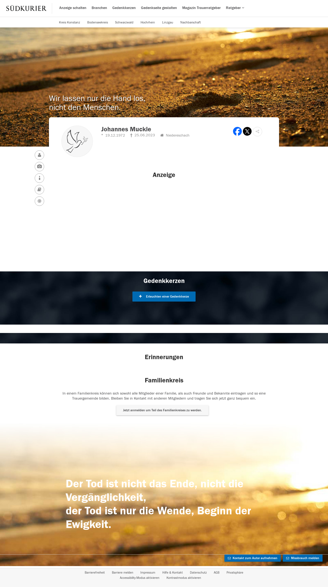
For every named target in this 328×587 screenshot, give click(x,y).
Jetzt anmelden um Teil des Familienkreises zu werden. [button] (162, 410)
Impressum (147, 572)
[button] (257, 131)
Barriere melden (122, 572)
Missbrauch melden (302, 558)
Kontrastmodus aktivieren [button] (184, 578)
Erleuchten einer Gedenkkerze (164, 296)
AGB (216, 572)
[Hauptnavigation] (164, 8)
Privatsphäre (235, 572)
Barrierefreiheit (95, 572)
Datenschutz (198, 572)
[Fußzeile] (164, 575)
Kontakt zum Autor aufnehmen (252, 558)
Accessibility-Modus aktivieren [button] (139, 578)
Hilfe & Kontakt (172, 572)
